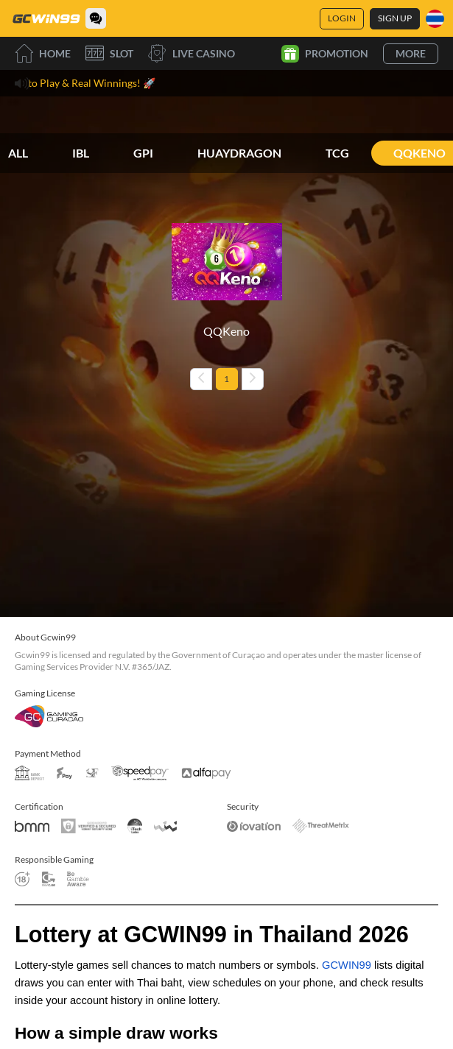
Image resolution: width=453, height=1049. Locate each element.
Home (43, 53)
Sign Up (395, 18)
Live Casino (191, 53)
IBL (80, 153)
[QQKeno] (227, 273)
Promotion (324, 54)
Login (342, 18)
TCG (337, 153)
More (411, 53)
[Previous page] (201, 379)
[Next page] (253, 379)
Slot (109, 53)
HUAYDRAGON (239, 153)
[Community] (95, 18)
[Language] (435, 19)
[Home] (45, 18)
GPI (143, 153)
